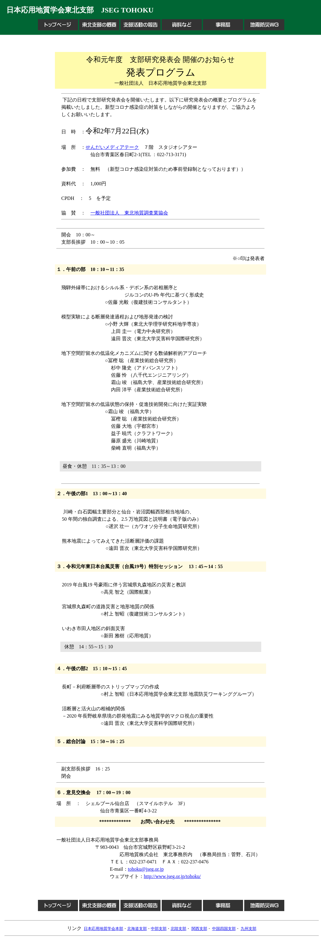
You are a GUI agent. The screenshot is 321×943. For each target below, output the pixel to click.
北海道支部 (137, 928)
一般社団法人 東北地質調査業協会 (129, 212)
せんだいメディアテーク (112, 147)
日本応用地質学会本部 (103, 928)
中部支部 (159, 928)
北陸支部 (178, 928)
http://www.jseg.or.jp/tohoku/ (172, 876)
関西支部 (199, 928)
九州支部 (248, 928)
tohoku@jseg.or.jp (146, 869)
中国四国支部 (224, 928)
